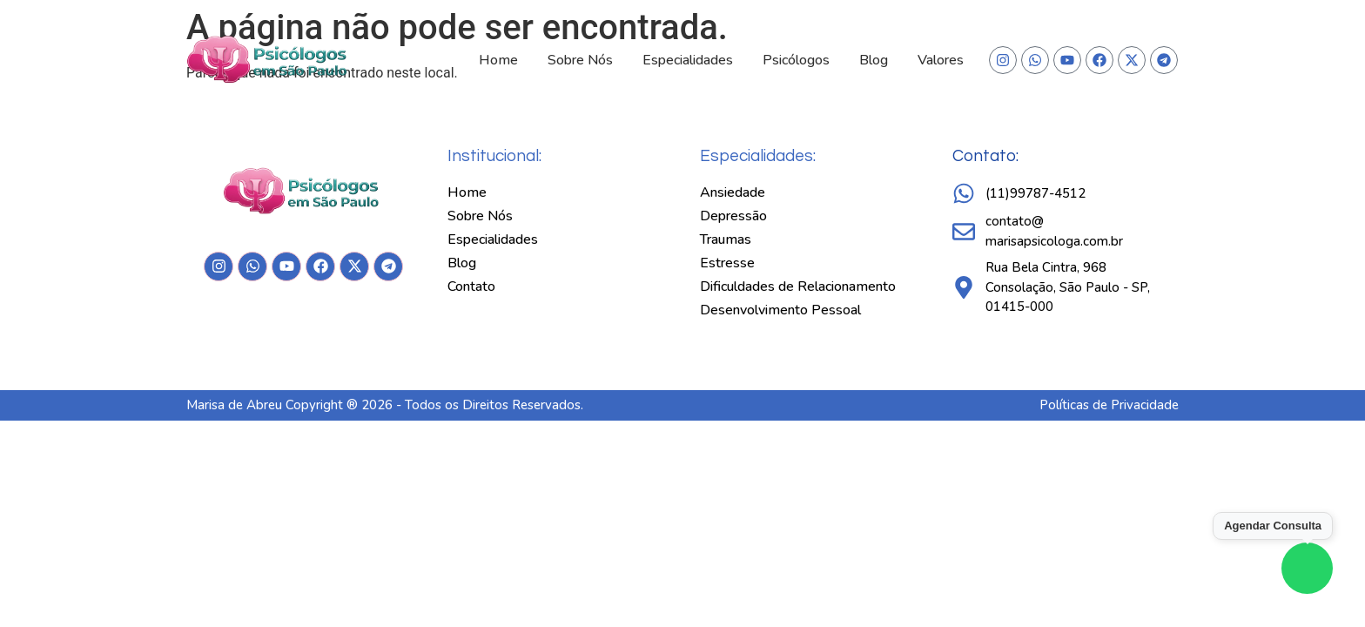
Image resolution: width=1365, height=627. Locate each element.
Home (498, 60)
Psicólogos (796, 60)
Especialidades (687, 60)
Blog (873, 60)
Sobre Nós (580, 60)
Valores (941, 60)
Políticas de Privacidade (1109, 405)
